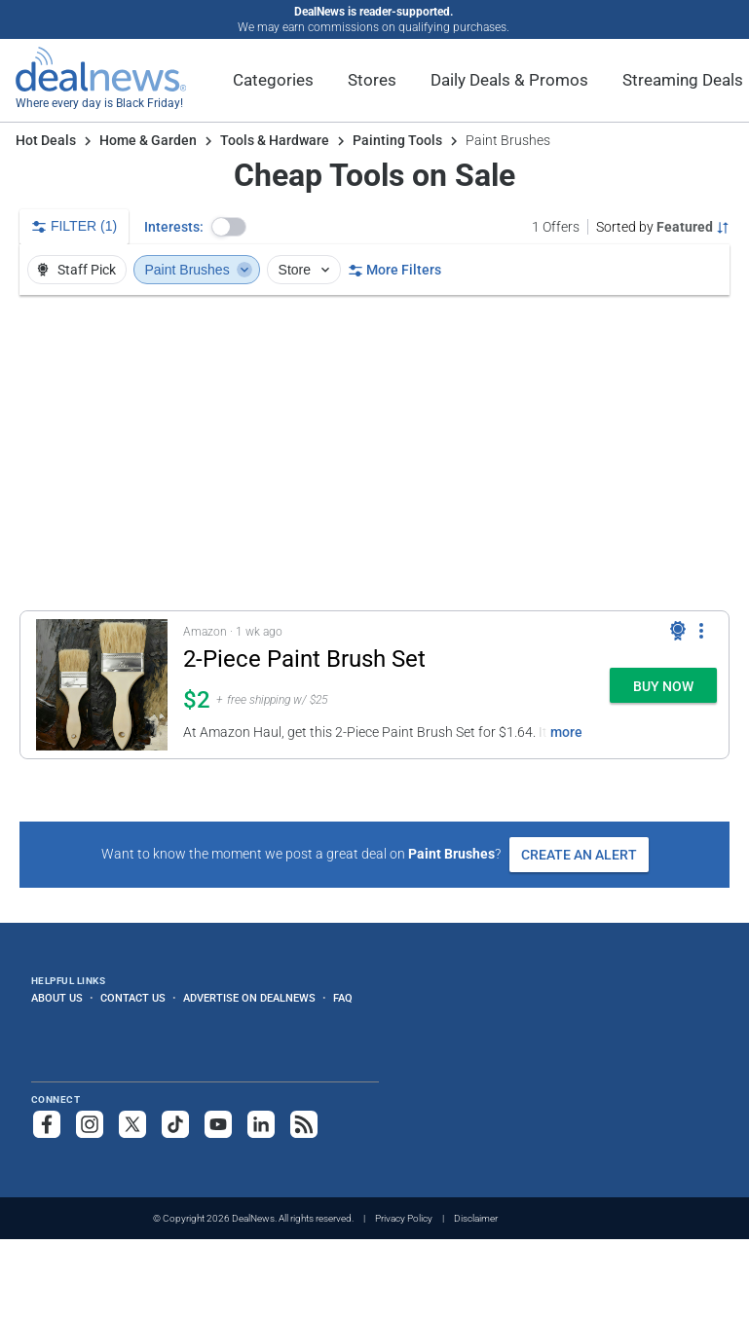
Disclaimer (476, 1218)
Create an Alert (579, 854)
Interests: (174, 227)
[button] (228, 227)
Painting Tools (397, 140)
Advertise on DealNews (249, 998)
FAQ (343, 998)
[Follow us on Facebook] (46, 1124)
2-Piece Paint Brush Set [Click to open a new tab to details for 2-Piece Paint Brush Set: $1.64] (304, 659)
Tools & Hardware (274, 140)
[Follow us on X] (132, 1124)
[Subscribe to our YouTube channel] (218, 1124)
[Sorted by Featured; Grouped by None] (663, 227)
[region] (374, 453)
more (566, 732)
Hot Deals (46, 140)
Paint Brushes (199, 269)
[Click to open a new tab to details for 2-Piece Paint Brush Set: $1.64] (102, 685)
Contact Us (133, 998)
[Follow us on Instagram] (89, 1124)
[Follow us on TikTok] (175, 1124)
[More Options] (701, 630)
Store (306, 269)
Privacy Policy (403, 1218)
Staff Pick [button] (75, 269)
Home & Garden (148, 140)
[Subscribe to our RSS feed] (303, 1124)
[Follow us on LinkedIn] (261, 1124)
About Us (57, 998)
